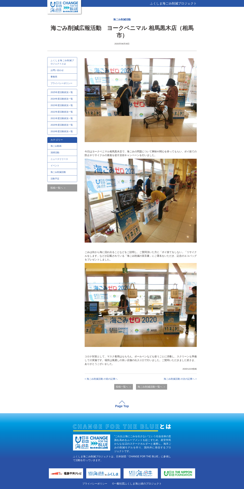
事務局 (54, 76)
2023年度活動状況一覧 (62, 105)
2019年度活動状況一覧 (62, 131)
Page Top (122, 406)
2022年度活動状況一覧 (62, 112)
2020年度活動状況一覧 (62, 125)
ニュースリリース (59, 159)
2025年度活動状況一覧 (62, 92)
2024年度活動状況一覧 (62, 99)
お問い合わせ (57, 70)
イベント (55, 165)
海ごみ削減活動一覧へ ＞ (152, 386)
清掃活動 (55, 152)
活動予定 (55, 178)
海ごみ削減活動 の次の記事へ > (180, 379)
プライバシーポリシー (61, 83)
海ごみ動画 (56, 146)
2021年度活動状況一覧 (62, 118)
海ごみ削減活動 (122, 19)
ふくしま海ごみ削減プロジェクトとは (62, 62)
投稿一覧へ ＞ (58, 188)
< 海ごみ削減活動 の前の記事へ (101, 379)
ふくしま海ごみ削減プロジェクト (173, 3)
